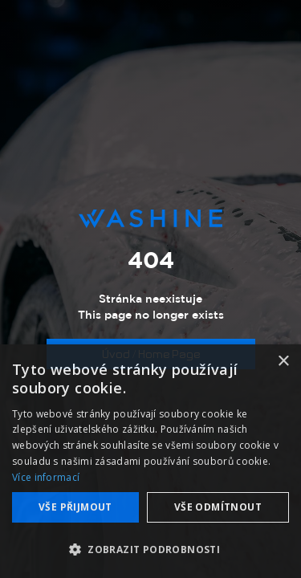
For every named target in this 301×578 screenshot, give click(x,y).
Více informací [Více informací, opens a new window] (45, 477)
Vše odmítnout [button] (218, 507)
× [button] (283, 362)
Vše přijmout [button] (75, 507)
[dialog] (150, 461)
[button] (150, 549)
